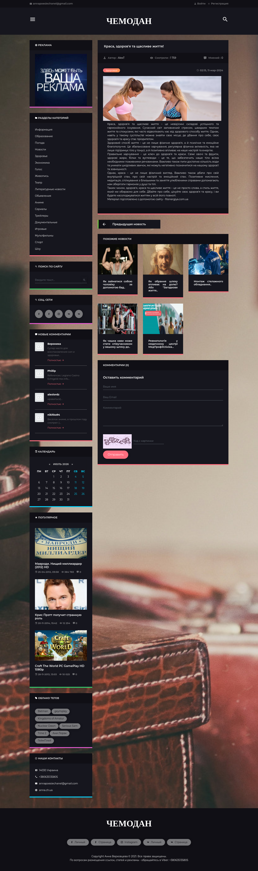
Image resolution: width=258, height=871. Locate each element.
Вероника (54, 343)
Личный (78, 842)
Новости (40, 149)
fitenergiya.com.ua (176, 199)
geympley (60, 711)
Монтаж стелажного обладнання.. (208, 283)
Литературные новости (50, 189)
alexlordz (53, 394)
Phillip (51, 370)
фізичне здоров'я (171, 142)
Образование (44, 136)
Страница (102, 842)
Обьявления (43, 195)
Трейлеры (41, 215)
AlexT (121, 57)
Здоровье (41, 156)
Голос (38, 169)
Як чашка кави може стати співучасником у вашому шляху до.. (117, 344)
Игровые (41, 229)
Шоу (38, 248)
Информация (43, 129)
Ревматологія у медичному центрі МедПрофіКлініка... (163, 344)
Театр (38, 182)
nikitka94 (53, 414)
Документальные (46, 222)
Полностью (55, 360)
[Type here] (58, 280)
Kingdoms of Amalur (51, 718)
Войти (200, 3)
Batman (43, 711)
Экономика (42, 162)
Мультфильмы (44, 235)
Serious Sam (70, 725)
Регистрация (218, 3)
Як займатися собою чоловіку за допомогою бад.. (117, 284)
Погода (39, 142)
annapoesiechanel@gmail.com (51, 3)
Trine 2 (42, 733)
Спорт (39, 242)
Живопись (42, 176)
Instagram (129, 842)
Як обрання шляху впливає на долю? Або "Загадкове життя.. (163, 286)
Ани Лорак (59, 733)
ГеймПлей (44, 740)
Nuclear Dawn (47, 725)
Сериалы (41, 209)
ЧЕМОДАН (129, 21)
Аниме (39, 202)
